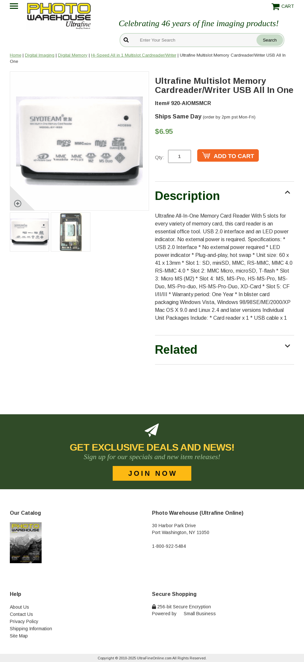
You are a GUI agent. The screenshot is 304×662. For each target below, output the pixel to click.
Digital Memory (72, 55)
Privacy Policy (24, 621)
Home (15, 55)
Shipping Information (31, 628)
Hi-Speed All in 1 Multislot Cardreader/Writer (133, 55)
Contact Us (21, 614)
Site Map (19, 635)
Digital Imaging (39, 55)
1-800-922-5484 (169, 546)
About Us (19, 607)
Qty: (159, 157)
